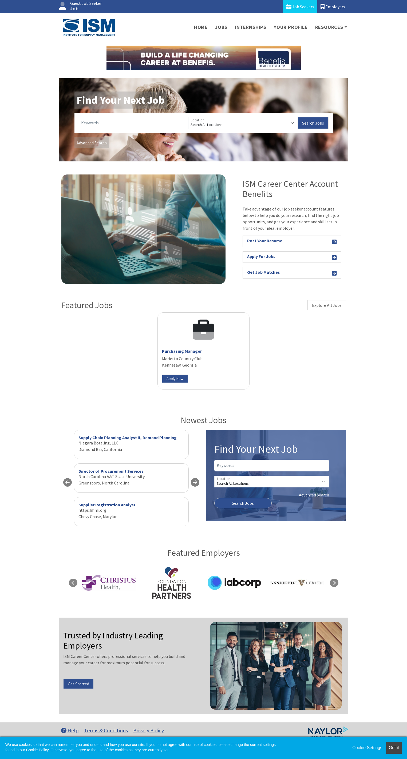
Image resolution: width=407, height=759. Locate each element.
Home (201, 27)
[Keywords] (133, 123)
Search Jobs (313, 123)
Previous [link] (73, 583)
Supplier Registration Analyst (107, 504)
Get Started (78, 683)
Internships (250, 27)
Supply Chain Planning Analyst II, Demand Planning (127, 437)
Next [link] (334, 583)
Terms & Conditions (106, 730)
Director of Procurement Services (111, 471)
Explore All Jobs (327, 305)
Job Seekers (300, 6)
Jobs (221, 27)
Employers (333, 6)
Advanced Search (92, 142)
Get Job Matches (292, 273)
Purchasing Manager (182, 351)
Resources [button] (329, 27)
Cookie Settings (367, 747)
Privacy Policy (148, 730)
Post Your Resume (292, 241)
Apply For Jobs (292, 257)
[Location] (243, 123)
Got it (394, 747)
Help (70, 730)
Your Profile (291, 27)
